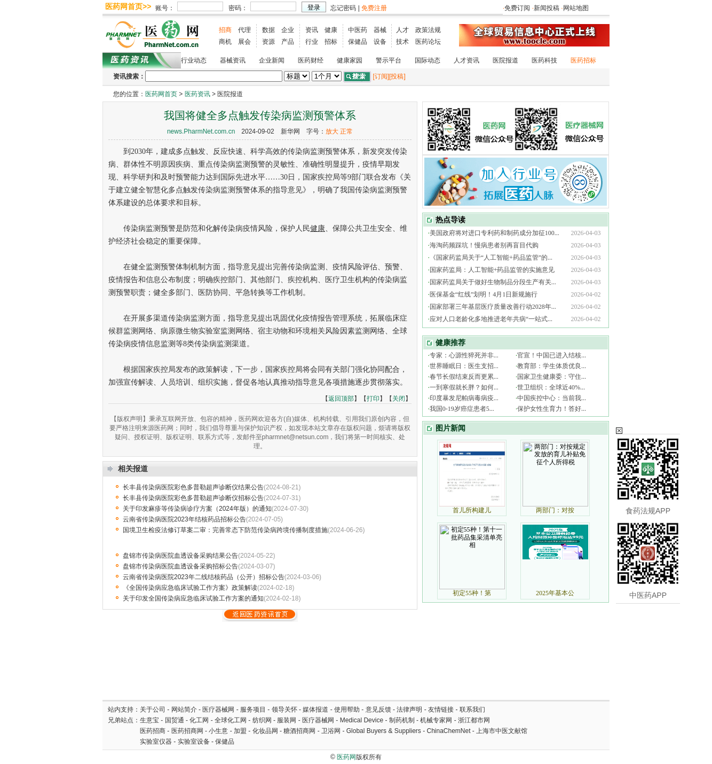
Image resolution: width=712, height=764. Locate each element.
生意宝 (149, 720)
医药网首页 (161, 94)
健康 (331, 30)
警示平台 (388, 60)
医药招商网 (187, 731)
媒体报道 (315, 709)
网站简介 (184, 709)
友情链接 (441, 709)
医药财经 (310, 60)
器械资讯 (233, 60)
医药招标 (583, 60)
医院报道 (505, 60)
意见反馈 (378, 709)
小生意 (218, 731)
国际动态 (427, 60)
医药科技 (544, 60)
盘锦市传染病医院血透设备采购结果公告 (180, 555)
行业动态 (194, 60)
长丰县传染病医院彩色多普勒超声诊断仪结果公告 (193, 487)
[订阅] (381, 76)
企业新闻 (271, 60)
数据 (268, 30)
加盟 (241, 731)
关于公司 (152, 709)
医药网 (346, 757)
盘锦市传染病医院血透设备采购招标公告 (180, 566)
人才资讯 (466, 60)
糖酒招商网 (299, 731)
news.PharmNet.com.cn (201, 131)
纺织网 (262, 720)
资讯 (311, 30)
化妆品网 (265, 731)
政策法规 (428, 30)
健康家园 (349, 60)
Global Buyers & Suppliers (383, 731)
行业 (311, 41)
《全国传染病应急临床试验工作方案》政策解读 (190, 587)
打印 (373, 398)
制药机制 (402, 720)
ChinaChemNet (448, 731)
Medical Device (361, 720)
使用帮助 (347, 709)
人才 (402, 30)
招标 (331, 41)
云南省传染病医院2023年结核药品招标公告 (184, 519)
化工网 (199, 720)
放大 (332, 131)
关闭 (398, 398)
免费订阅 (517, 8)
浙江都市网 (474, 720)
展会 (244, 41)
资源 (268, 41)
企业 (287, 30)
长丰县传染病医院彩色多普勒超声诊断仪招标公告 (193, 498)
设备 (380, 41)
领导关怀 (284, 709)
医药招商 (152, 731)
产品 (287, 41)
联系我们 (472, 709)
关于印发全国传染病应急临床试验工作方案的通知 (193, 598)
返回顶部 (341, 398)
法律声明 (409, 709)
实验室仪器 (156, 741)
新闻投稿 (546, 8)
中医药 (357, 30)
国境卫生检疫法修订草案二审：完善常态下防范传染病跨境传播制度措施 (225, 530)
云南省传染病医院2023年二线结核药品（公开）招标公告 (203, 577)
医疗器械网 (218, 709)
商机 (225, 41)
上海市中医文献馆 (501, 731)
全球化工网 (231, 720)
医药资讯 (197, 94)
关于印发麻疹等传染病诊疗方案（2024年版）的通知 (197, 508)
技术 (402, 41)
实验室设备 (194, 741)
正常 (346, 131)
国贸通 (174, 720)
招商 (225, 30)
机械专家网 (436, 720)
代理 (244, 30)
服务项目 (253, 709)
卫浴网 (331, 731)
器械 (380, 30)
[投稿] (397, 76)
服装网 (286, 720)
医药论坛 (428, 41)
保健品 (357, 41)
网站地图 (576, 8)
